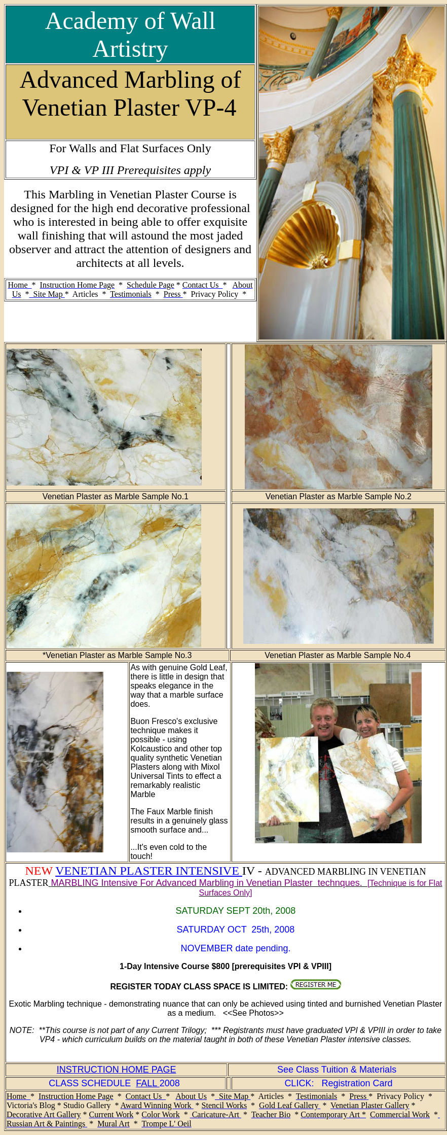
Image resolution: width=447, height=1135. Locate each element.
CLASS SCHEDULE (92, 1083)
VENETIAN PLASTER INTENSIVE (148, 870)
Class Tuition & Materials (346, 1069)
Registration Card (356, 1083)
